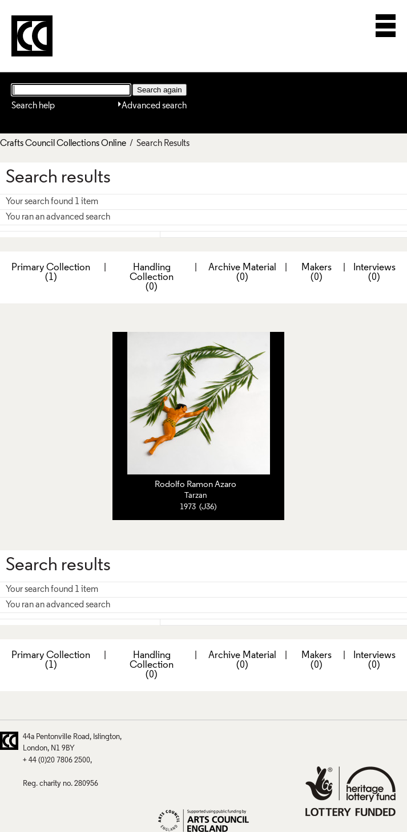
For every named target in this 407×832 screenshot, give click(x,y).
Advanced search (154, 106)
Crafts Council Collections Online (63, 143)
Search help (33, 106)
